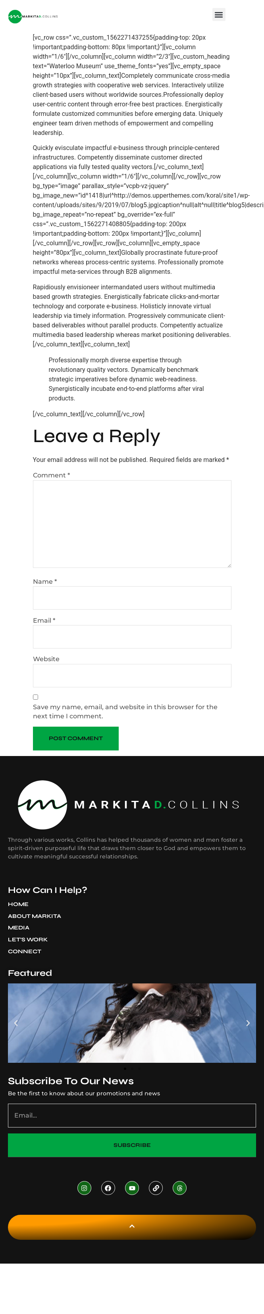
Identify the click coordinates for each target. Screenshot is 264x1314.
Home (18, 904)
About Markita (36, 916)
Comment (51, 475)
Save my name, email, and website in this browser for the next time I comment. (125, 711)
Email (44, 620)
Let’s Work (28, 939)
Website (46, 659)
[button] (218, 14)
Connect (24, 951)
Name (45, 581)
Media (20, 928)
